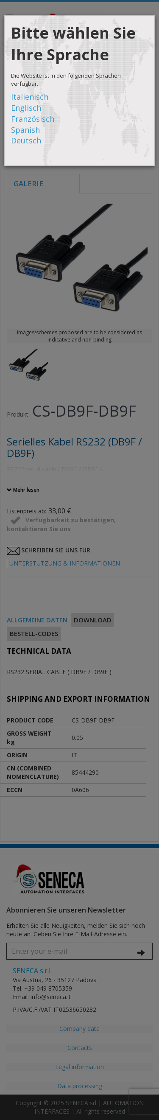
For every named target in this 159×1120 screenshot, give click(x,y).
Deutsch (26, 140)
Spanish (25, 130)
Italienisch (29, 97)
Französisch (32, 119)
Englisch (26, 108)
